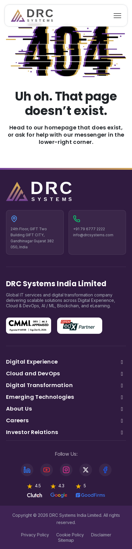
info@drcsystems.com (93, 235)
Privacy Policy (35, 534)
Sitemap (66, 540)
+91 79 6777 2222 (89, 229)
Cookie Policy (70, 534)
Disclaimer (101, 534)
